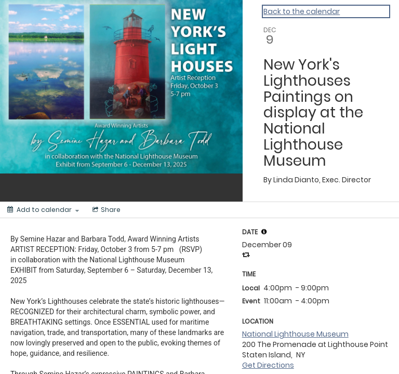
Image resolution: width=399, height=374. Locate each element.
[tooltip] (264, 232)
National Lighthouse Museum (295, 334)
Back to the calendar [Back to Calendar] (301, 11)
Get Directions (268, 365)
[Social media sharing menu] (105, 210)
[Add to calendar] (43, 210)
